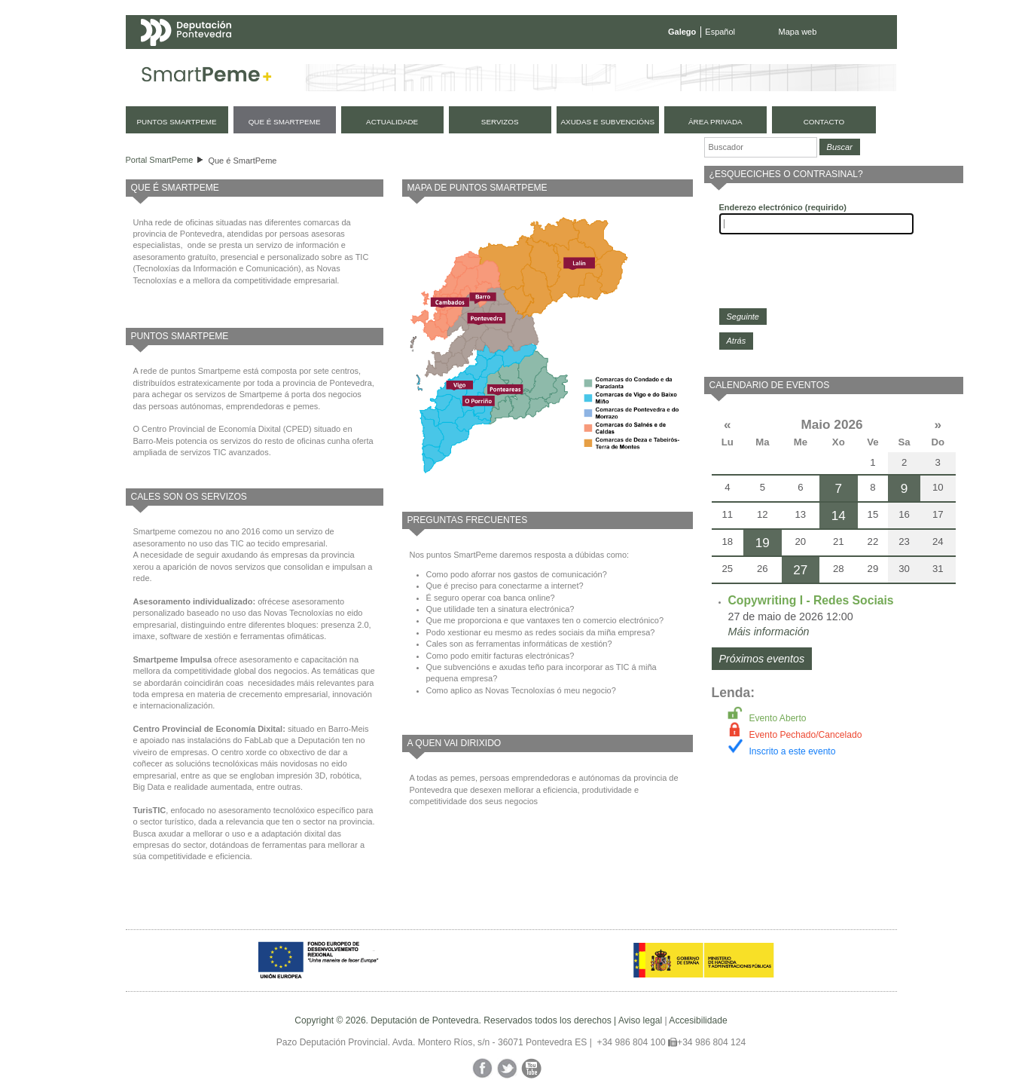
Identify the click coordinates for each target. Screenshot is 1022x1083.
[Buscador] (760, 147)
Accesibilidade (698, 1020)
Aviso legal (640, 1020)
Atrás (736, 340)
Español (720, 31)
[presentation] (833, 271)
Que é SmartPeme (242, 160)
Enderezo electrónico (783, 207)
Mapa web (798, 31)
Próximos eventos (762, 659)
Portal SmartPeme (160, 159)
